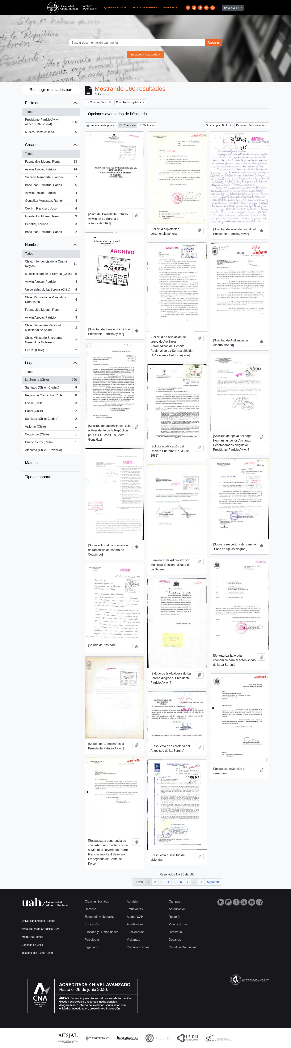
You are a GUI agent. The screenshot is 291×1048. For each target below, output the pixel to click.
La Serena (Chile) (51, 380)
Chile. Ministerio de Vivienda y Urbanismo (51, 300)
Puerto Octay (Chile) (51, 443)
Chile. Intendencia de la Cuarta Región (51, 264)
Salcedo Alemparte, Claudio (51, 178)
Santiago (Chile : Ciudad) (51, 388)
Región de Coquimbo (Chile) (51, 396)
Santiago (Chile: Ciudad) (51, 420)
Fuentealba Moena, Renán (51, 162)
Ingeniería (91, 947)
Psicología (92, 939)
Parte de (32, 103)
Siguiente (213, 881)
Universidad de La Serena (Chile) (51, 290)
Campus (174, 901)
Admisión (133, 901)
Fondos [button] (169, 7)
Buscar (213, 43)
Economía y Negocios (100, 916)
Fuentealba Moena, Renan (51, 217)
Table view (147, 125)
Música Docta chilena (51, 133)
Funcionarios (135, 932)
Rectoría (174, 916)
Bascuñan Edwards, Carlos (51, 186)
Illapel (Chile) (51, 412)
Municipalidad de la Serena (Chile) (51, 275)
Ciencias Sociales (97, 901)
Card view (128, 125)
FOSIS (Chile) (51, 351)
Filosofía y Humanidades (101, 932)
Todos (29, 111)
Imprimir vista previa (100, 125)
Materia (31, 463)
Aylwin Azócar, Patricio (51, 170)
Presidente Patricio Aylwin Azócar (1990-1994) (51, 122)
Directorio (175, 932)
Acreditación (177, 909)
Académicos (135, 924)
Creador (32, 145)
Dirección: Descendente (250, 125)
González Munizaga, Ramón (51, 201)
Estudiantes (135, 909)
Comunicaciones (138, 947)
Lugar (30, 363)
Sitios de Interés (145, 7)
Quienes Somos (115, 7)
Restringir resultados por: (51, 90)
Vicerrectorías (178, 924)
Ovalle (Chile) (51, 404)
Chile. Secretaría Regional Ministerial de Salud (51, 328)
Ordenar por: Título (217, 125)
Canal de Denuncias (182, 947)
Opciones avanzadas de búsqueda (117, 114)
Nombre (32, 245)
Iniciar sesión (231, 7)
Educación (92, 924)
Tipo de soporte (38, 477)
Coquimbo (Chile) (51, 435)
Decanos (175, 939)
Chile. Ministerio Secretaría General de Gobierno (51, 340)
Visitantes (133, 939)
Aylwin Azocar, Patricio (51, 194)
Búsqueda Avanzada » (145, 54)
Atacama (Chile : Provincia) (51, 451)
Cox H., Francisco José (51, 209)
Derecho (90, 909)
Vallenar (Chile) (51, 427)
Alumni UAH (135, 916)
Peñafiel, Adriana (51, 225)
